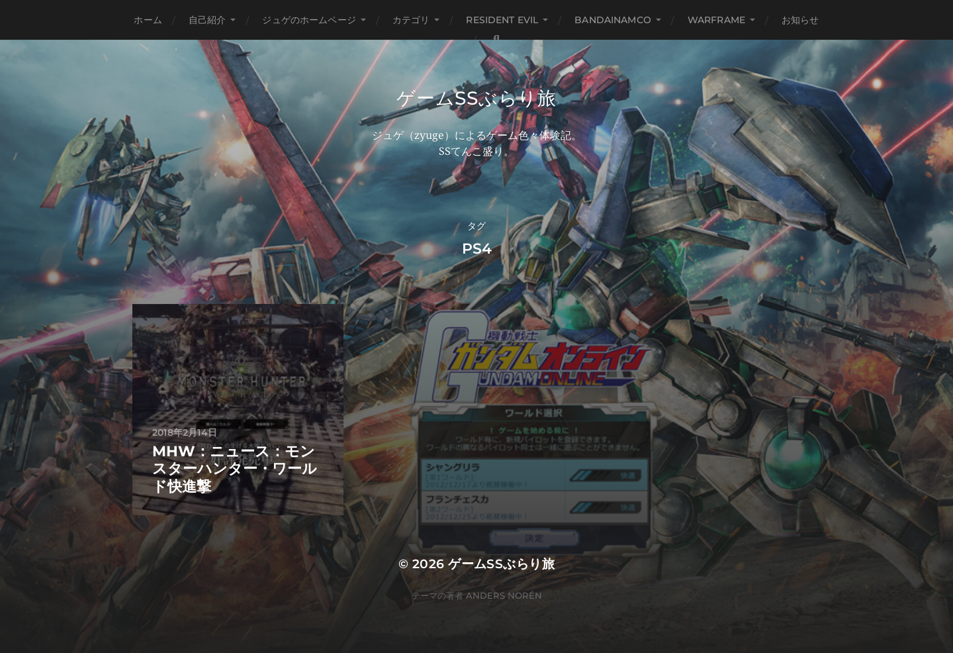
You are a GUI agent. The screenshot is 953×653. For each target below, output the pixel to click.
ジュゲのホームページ (308, 20)
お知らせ (800, 20)
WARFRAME (716, 20)
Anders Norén (504, 595)
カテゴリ (411, 20)
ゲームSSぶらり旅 (476, 98)
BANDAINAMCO (612, 20)
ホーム (147, 20)
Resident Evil (502, 20)
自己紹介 (207, 20)
